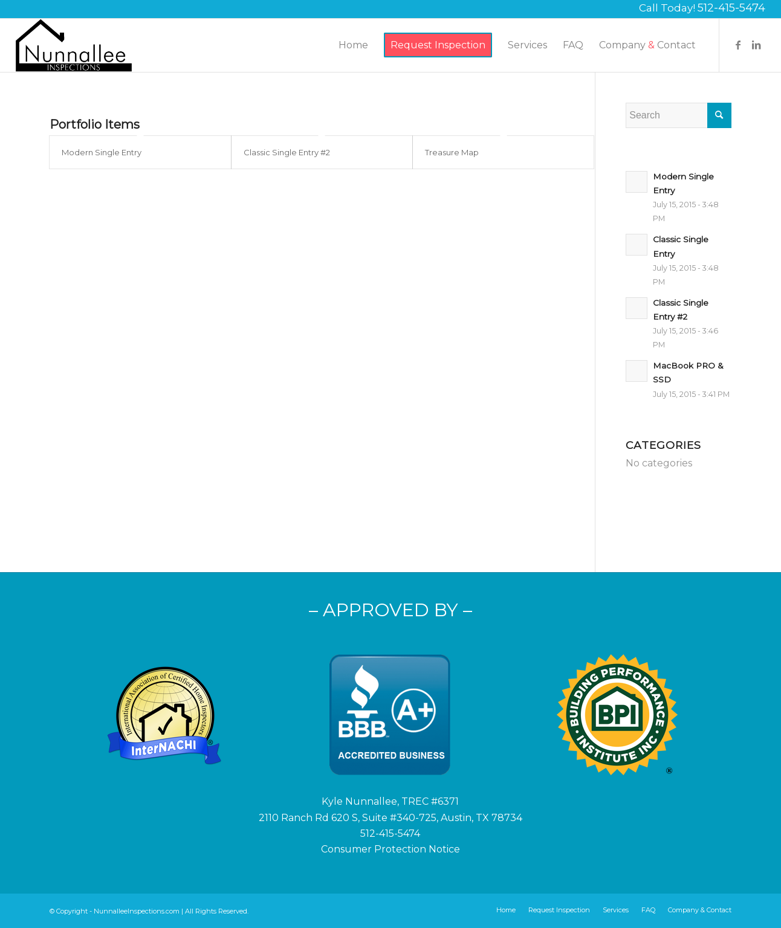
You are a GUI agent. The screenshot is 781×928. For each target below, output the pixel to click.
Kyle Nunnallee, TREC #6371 (390, 801)
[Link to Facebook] (738, 45)
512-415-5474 (731, 7)
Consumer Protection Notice (390, 849)
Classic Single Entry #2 (287, 152)
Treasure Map (452, 152)
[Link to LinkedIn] (756, 45)
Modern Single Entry (101, 152)
